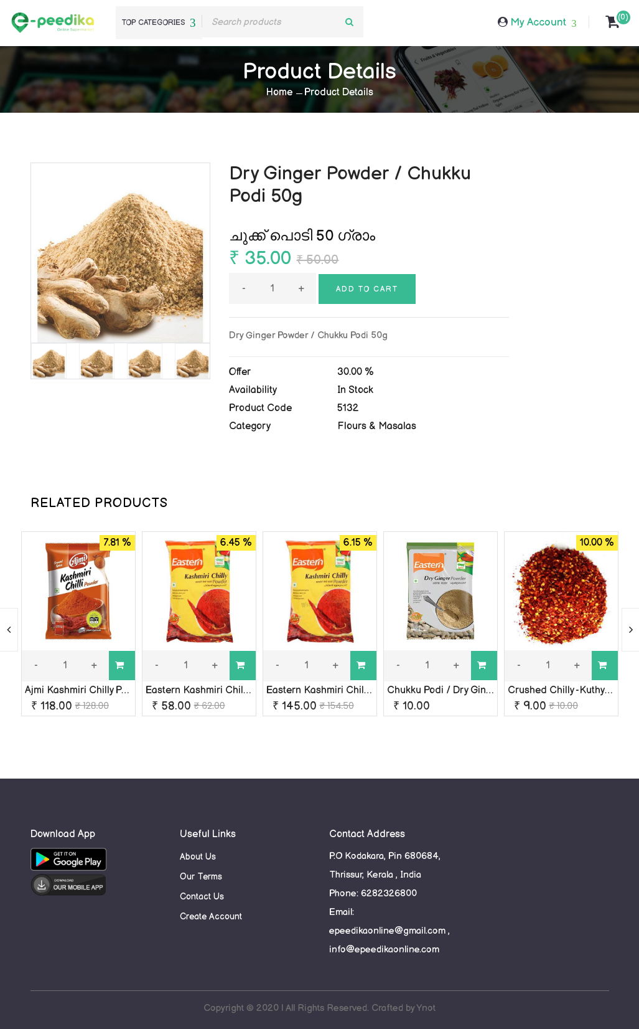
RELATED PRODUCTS (99, 503)
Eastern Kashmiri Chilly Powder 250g (348, 690)
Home (279, 92)
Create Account (211, 916)
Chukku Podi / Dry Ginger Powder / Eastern (484, 690)
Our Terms (201, 876)
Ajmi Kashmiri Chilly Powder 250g (99, 690)
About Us (198, 856)
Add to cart (367, 289)
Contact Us (202, 896)
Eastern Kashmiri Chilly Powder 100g (227, 690)
